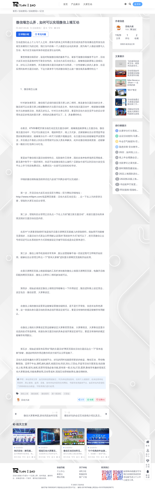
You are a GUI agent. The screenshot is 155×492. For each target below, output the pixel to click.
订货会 (66, 393)
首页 (15, 11)
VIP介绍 (82, 471)
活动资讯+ (33, 11)
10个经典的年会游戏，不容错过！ (96, 452)
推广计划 (83, 477)
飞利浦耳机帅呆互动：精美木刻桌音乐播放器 (133, 64)
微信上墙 (24, 393)
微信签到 (45, 393)
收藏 (90, 400)
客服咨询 (83, 474)
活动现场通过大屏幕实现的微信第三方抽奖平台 (133, 103)
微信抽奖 (34, 393)
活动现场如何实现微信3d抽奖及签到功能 (133, 73)
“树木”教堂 (132, 90)
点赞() (100, 400)
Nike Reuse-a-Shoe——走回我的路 (133, 82)
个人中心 (61, 471)
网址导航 (61, 477)
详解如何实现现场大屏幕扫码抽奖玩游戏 (133, 111)
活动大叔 (22, 400)
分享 (81, 400)
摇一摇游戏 (56, 393)
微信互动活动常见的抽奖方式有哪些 (72, 452)
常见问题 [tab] (40, 34)
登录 (137, 4)
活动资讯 (23, 11)
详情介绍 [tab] (24, 34)
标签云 (60, 474)
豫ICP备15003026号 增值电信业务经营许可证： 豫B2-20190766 (65, 487)
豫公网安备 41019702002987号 (102, 487)
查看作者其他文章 (127, 44)
